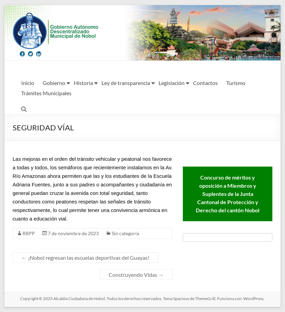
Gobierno (54, 83)
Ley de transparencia (125, 83)
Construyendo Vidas (136, 274)
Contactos (205, 83)
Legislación (172, 83)
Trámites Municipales (46, 93)
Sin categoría (125, 233)
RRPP (29, 233)
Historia (83, 83)
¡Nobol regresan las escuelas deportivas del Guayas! (85, 257)
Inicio (27, 83)
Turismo (235, 83)
